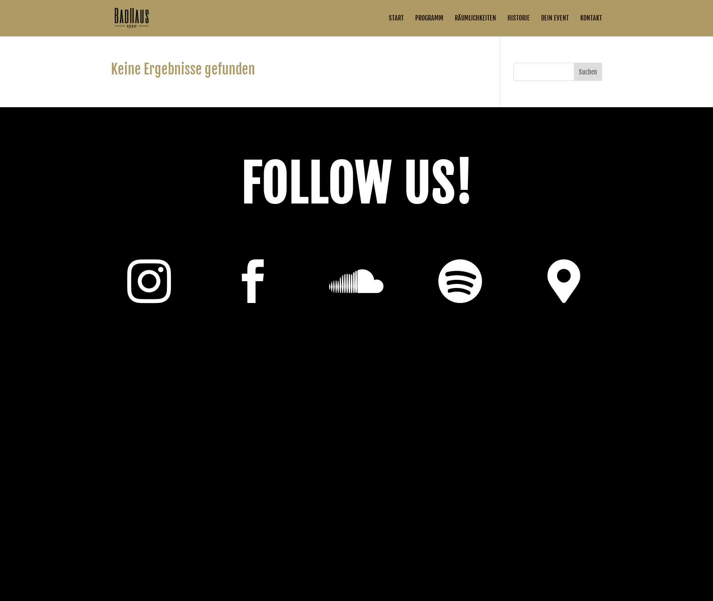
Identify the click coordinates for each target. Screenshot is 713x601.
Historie (518, 18)
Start (396, 18)
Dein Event (555, 18)
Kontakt (591, 18)
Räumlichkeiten (475, 18)
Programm (429, 18)
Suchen (588, 72)
